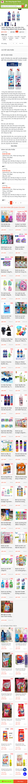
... (18, 203)
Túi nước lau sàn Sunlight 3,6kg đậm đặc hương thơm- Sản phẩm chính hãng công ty (6, 294)
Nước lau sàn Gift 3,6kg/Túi (6, 569)
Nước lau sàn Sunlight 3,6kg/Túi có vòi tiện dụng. (21, 432)
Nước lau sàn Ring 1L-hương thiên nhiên (6, 592)
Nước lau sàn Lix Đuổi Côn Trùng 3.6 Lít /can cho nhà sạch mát (20, 271)
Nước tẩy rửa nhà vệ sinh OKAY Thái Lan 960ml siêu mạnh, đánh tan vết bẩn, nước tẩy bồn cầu (21, 409)
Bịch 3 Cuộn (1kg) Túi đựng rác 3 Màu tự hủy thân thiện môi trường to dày (21, 340)
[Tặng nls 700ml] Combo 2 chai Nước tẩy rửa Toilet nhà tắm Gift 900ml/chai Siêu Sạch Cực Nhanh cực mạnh (20, 363)
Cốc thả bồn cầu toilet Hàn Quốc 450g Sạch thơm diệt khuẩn (7, 225)
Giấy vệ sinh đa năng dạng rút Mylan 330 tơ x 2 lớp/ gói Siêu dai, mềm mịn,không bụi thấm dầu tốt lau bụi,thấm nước (21, 477)
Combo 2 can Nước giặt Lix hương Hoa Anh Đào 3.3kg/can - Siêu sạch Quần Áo (21, 225)
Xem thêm (14, 146)
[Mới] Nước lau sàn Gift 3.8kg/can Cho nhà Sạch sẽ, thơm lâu (6, 248)
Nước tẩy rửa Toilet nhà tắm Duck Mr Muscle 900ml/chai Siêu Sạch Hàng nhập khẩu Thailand (6, 409)
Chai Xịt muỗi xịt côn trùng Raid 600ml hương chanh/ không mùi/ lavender (21, 455)
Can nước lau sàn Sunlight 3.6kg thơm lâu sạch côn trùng (21, 294)
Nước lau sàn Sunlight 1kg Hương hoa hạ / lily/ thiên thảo (6, 500)
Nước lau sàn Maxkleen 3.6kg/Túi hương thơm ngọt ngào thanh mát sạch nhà (6, 271)
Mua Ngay (20, 781)
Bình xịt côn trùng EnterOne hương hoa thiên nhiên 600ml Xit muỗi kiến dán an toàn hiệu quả (20, 500)
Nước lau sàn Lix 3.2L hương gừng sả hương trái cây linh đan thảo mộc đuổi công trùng (21, 569)
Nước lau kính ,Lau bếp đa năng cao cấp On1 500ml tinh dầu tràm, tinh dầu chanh (21, 546)
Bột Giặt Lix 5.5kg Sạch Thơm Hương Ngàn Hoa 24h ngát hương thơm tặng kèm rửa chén (6, 615)
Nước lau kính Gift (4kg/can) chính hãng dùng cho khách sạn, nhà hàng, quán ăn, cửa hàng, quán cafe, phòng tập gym (6, 317)
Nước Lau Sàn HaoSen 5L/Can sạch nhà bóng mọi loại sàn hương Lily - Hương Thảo (6, 546)
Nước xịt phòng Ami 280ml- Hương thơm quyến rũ (21, 523)
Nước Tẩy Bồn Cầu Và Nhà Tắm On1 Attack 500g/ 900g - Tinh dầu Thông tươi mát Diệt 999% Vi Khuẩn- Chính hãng (21, 386)
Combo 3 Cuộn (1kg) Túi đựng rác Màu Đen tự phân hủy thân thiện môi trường (6, 340)
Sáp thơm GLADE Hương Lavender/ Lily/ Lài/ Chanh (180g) (20, 592)
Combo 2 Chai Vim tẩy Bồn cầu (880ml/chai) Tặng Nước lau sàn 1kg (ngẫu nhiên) (6, 363)
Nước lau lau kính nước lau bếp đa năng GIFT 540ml (20, 317)
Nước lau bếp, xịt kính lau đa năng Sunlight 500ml (6, 455)
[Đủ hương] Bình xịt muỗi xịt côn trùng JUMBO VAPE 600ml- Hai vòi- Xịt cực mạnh (6, 477)
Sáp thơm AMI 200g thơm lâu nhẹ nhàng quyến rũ (6, 432)
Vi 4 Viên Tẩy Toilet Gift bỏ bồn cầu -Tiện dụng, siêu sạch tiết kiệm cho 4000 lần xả (7, 386)
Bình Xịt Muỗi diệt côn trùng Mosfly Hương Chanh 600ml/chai (6, 523)
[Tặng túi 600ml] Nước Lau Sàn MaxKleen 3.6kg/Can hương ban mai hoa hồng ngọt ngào (21, 248)
